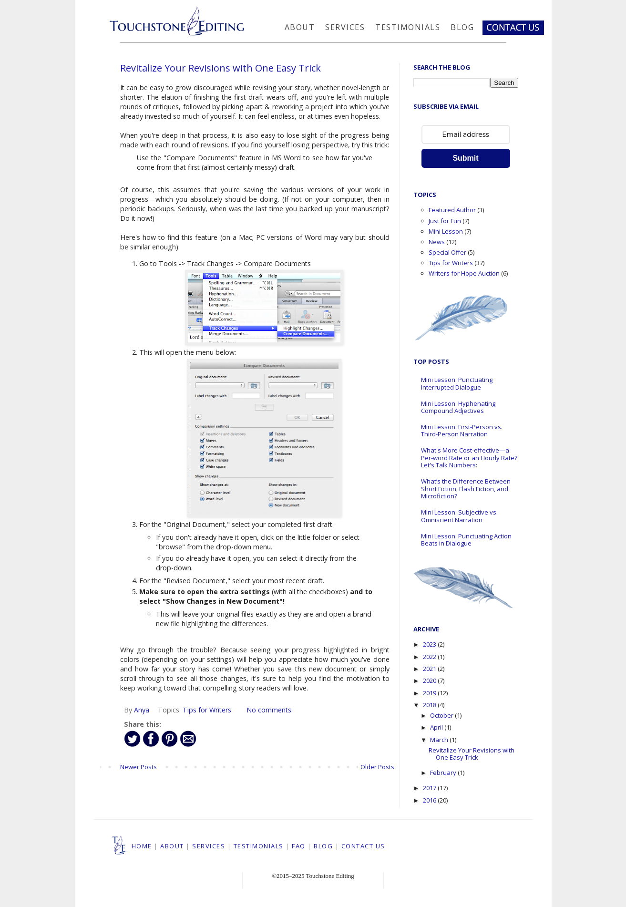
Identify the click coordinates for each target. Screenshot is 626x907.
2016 (430, 800)
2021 (430, 668)
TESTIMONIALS (259, 846)
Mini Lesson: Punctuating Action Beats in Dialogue (466, 540)
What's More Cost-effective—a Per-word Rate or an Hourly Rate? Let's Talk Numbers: (469, 457)
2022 (430, 656)
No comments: (269, 709)
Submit (465, 158)
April (437, 727)
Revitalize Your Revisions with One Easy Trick (220, 68)
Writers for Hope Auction (464, 273)
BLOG (323, 846)
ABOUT (172, 846)
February (444, 772)
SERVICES (208, 846)
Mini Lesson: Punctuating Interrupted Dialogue (457, 383)
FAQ (299, 846)
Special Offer (447, 252)
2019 (430, 693)
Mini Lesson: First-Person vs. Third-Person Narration (462, 431)
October (442, 715)
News (437, 241)
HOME (142, 846)
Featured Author (452, 210)
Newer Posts (138, 767)
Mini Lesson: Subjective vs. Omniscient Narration (459, 516)
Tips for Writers (207, 709)
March (440, 739)
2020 (430, 680)
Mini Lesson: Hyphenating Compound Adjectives (458, 407)
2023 (430, 644)
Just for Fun (445, 220)
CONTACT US (363, 846)
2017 (430, 787)
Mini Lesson (446, 231)
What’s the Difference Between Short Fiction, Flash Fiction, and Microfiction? (466, 488)
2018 (430, 705)
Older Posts (377, 767)
